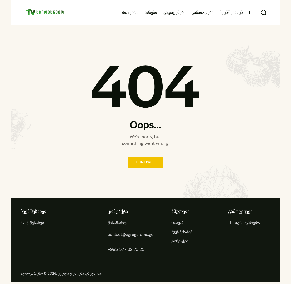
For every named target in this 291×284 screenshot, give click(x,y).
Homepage (145, 163)
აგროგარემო (32, 275)
